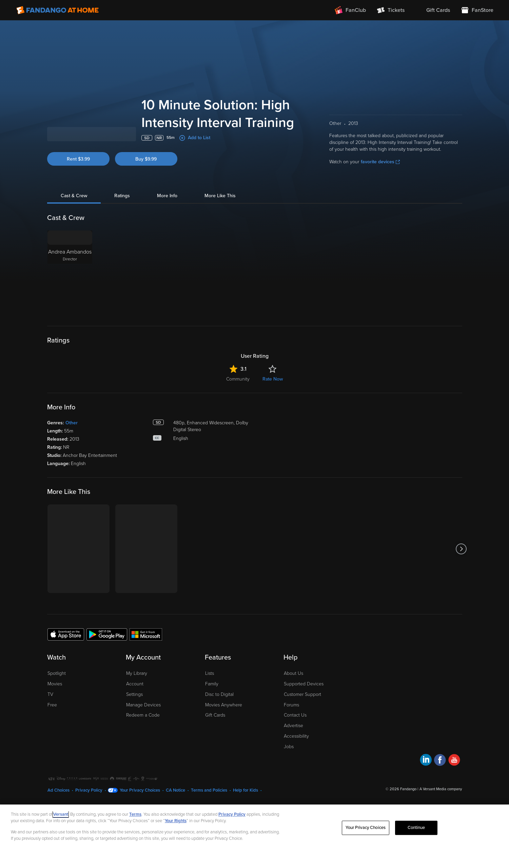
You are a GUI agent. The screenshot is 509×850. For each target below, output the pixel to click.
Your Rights (176, 821)
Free (52, 723)
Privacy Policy (232, 814)
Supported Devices (304, 702)
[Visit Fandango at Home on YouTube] (454, 779)
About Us (293, 692)
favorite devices (380, 180)
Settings (134, 713)
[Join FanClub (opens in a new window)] (350, 10)
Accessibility (296, 755)
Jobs (289, 765)
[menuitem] (432, 10)
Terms (135, 814)
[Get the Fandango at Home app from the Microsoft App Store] (145, 653)
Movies (54, 702)
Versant (60, 814)
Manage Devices (143, 723)
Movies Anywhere (223, 723)
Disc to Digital (219, 713)
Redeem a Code (143, 734)
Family (211, 702)
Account (134, 702)
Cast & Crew (74, 214)
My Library (136, 692)
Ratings (122, 214)
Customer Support (302, 713)
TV (50, 713)
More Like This (220, 214)
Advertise (293, 744)
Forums (291, 723)
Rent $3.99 (78, 178)
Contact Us (295, 734)
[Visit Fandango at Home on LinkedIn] (425, 779)
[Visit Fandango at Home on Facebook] (440, 779)
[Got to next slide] (461, 567)
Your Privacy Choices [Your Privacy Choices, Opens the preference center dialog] (366, 827)
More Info (167, 214)
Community (238, 398)
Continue (416, 827)
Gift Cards (215, 734)
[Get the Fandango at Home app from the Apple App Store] (65, 653)
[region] (254, 827)
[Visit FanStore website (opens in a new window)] (477, 10)
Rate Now (272, 398)
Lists (209, 692)
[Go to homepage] (57, 10)
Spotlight (56, 692)
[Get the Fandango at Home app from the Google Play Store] (107, 653)
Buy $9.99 (146, 178)
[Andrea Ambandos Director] (70, 291)
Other (71, 441)
